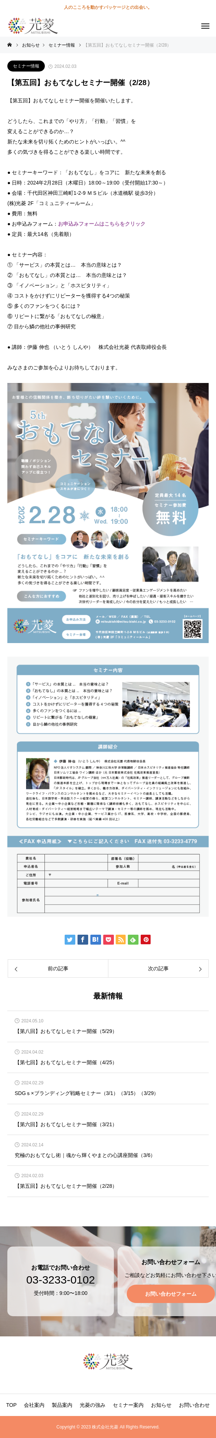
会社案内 (34, 1405)
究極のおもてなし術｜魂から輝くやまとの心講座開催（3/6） (85, 1155)
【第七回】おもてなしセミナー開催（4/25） (66, 1062)
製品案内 (62, 1405)
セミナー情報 (26, 66)
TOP (11, 1405)
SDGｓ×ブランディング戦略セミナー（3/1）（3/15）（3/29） (87, 1093)
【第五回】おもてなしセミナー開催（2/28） (66, 1186)
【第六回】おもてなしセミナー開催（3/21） (66, 1124)
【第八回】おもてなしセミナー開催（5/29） (66, 1031)
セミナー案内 (128, 1405)
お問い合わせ (194, 1405)
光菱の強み (92, 1405)
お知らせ (161, 1405)
